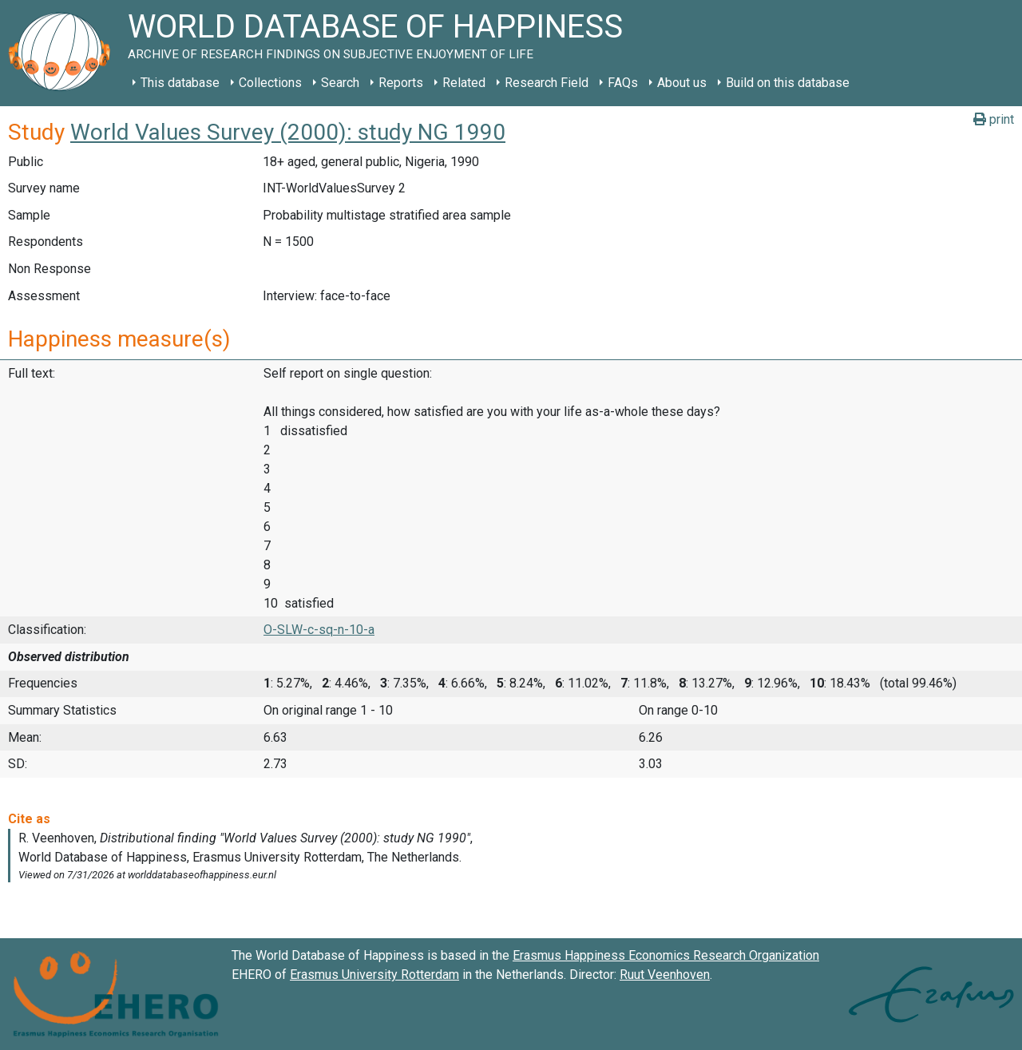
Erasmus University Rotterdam (374, 974)
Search (340, 82)
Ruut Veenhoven (665, 974)
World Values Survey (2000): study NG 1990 (287, 132)
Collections (270, 82)
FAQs (623, 82)
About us (682, 82)
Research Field (546, 82)
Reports (400, 82)
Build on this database (788, 82)
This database (180, 82)
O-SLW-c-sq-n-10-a (318, 629)
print (993, 119)
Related (463, 82)
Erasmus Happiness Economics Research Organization (666, 955)
